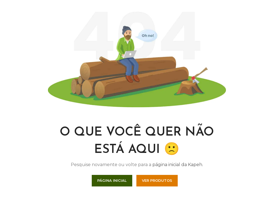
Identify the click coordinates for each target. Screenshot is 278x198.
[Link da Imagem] (137, 58)
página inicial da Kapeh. (177, 164)
